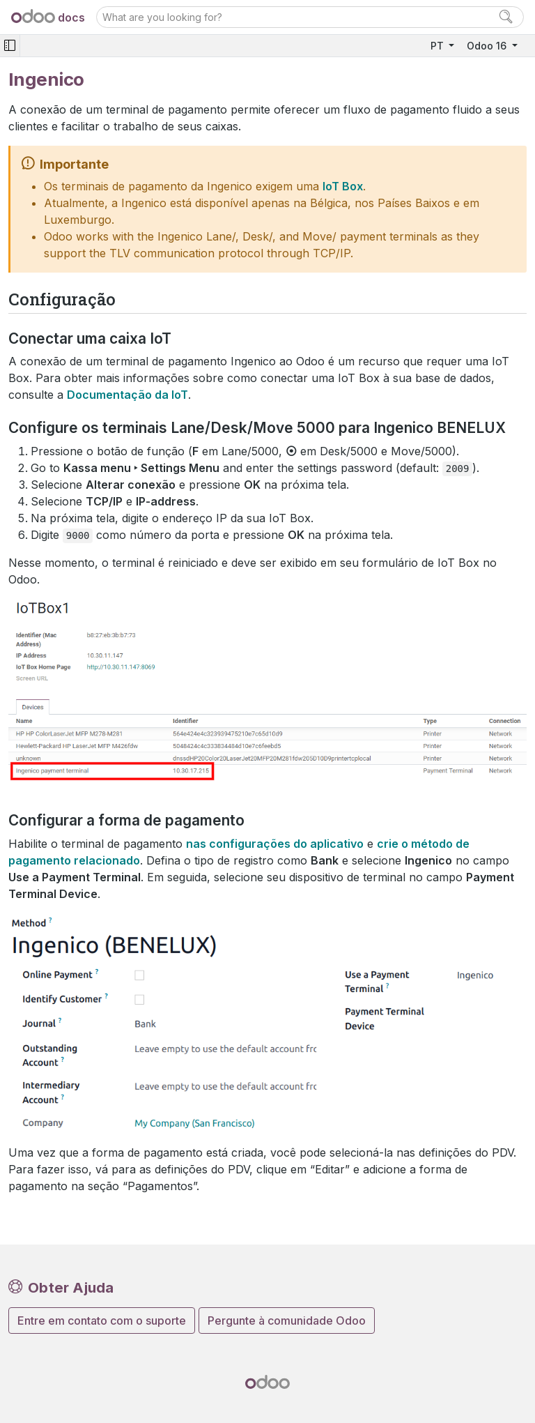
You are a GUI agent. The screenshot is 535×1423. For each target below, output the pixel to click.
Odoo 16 (488, 46)
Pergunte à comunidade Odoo (287, 1320)
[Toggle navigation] (10, 45)
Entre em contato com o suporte (101, 1320)
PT (439, 46)
